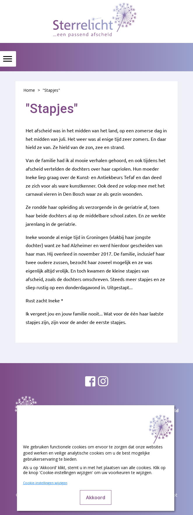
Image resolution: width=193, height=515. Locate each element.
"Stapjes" (51, 90)
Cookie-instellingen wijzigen (45, 483)
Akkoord (95, 497)
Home (29, 90)
